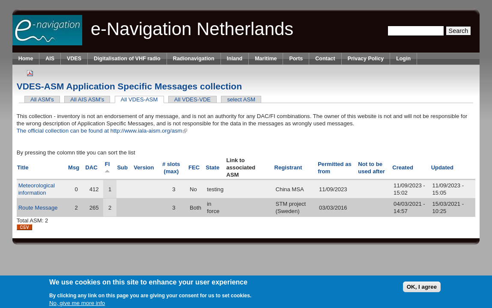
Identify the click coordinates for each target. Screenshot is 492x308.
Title (23, 167)
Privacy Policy (366, 59)
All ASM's (42, 99)
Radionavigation (194, 59)
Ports (296, 59)
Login (403, 59)
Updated (442, 167)
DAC (91, 167)
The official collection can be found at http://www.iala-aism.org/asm (102, 130)
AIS (49, 59)
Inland (235, 59)
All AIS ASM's (87, 99)
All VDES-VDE (192, 99)
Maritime (266, 59)
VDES (74, 59)
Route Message (38, 207)
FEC (194, 167)
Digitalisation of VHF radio (127, 59)
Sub (122, 167)
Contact (325, 59)
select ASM (241, 99)
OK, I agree (422, 287)
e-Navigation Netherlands (192, 29)
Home (25, 59)
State (212, 167)
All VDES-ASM (142, 99)
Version (144, 167)
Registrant (288, 167)
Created (402, 167)
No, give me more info (77, 304)
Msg (73, 167)
